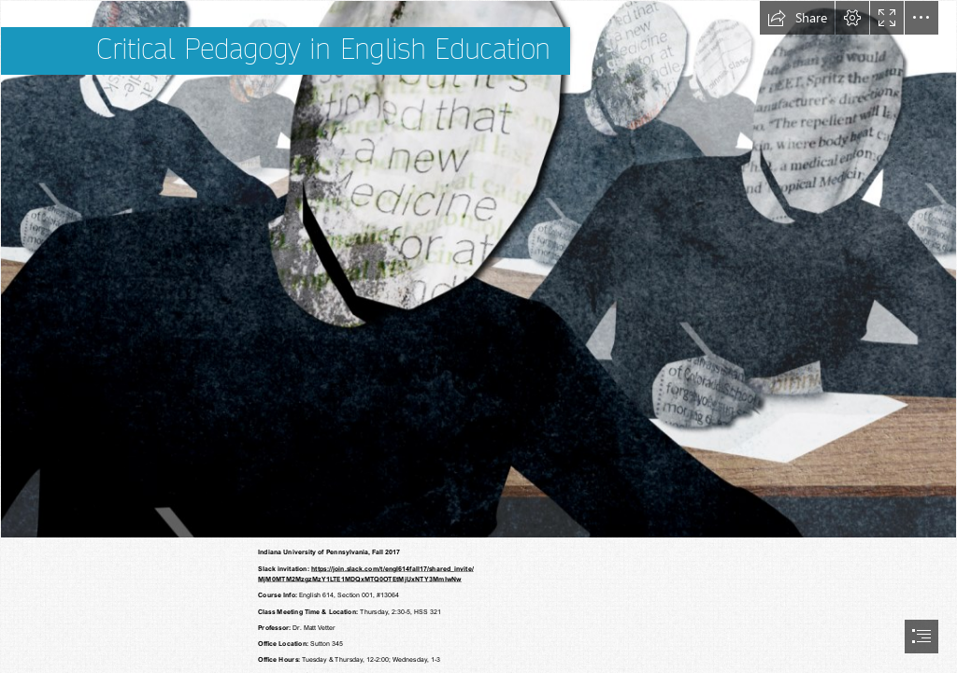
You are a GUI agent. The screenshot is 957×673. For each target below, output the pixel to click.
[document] (478, 336)
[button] (797, 18)
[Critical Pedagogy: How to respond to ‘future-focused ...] (478, 269)
